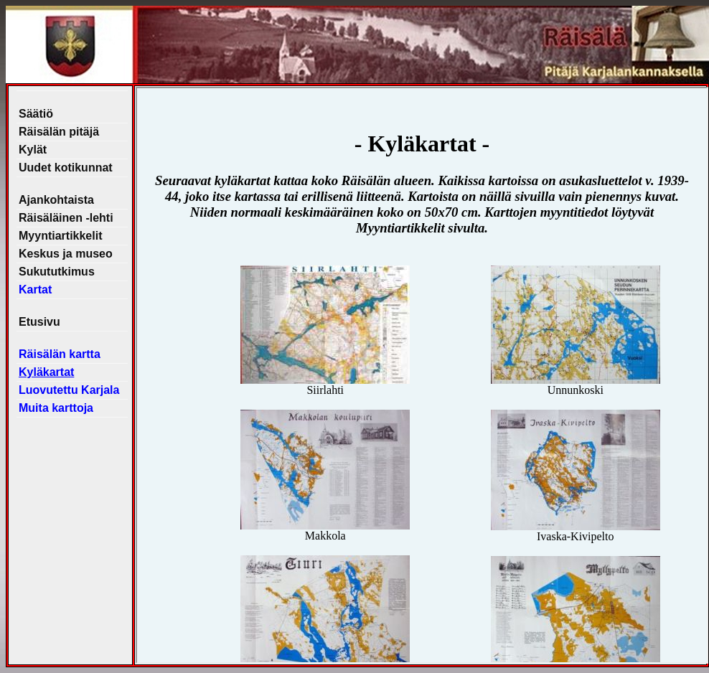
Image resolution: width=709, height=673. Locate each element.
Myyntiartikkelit (60, 236)
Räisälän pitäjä (59, 132)
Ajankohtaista (56, 200)
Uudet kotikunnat (66, 167)
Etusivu (39, 322)
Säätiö (36, 114)
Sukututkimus (57, 271)
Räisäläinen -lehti (66, 218)
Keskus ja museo (66, 254)
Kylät (33, 149)
